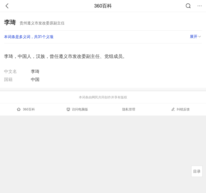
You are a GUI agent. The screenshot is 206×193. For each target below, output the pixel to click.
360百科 (103, 6)
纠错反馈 (180, 109)
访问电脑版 (77, 109)
